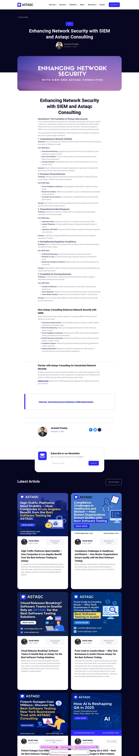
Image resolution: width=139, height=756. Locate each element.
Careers (102, 5)
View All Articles (113, 482)
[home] (25, 5)
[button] (53, 4)
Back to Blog (23, 17)
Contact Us (114, 5)
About (82, 5)
